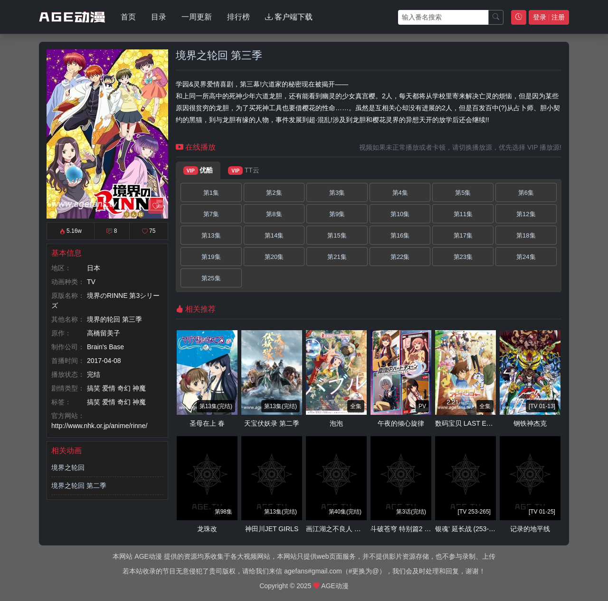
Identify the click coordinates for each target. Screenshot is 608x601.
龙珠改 (207, 529)
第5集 (463, 192)
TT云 (243, 170)
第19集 (210, 256)
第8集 (274, 214)
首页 (128, 17)
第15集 (336, 235)
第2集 (274, 192)
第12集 (525, 214)
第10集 (399, 214)
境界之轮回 (68, 467)
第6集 (526, 192)
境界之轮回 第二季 (78, 485)
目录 (158, 17)
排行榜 (238, 17)
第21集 (336, 256)
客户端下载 (289, 17)
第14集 (274, 235)
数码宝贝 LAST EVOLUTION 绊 (482, 423)
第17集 (463, 235)
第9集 (337, 214)
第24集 (525, 256)
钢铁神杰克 (530, 423)
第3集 (337, 192)
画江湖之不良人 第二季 (340, 529)
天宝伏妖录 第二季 (271, 423)
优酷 (198, 170)
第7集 (211, 214)
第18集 (525, 235)
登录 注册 (549, 17)
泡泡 (336, 423)
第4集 (400, 192)
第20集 (274, 256)
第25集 (210, 278)
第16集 (399, 235)
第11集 (463, 214)
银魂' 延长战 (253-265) (468, 529)
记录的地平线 (530, 529)
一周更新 (196, 17)
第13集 (210, 235)
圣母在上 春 (207, 423)
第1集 (211, 192)
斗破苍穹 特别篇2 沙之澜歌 (410, 529)
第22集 (399, 256)
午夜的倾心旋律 (401, 423)
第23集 (463, 256)
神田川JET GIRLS (272, 529)
